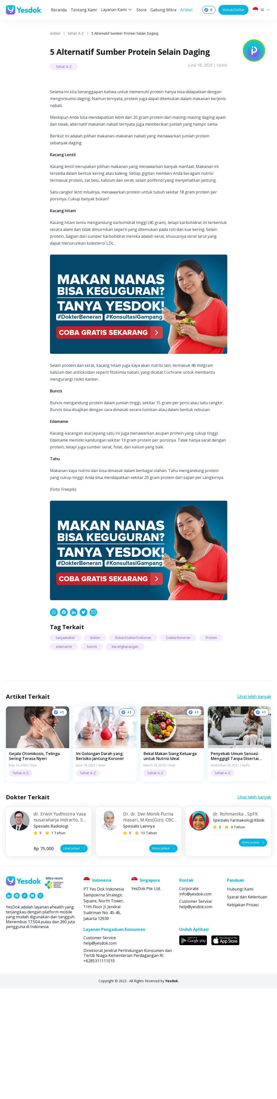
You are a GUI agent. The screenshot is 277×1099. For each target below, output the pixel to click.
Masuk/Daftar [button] (233, 9)
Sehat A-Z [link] (76, 33)
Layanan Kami (116, 9)
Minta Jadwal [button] (164, 959)
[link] (54, 723)
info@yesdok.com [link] (195, 1004)
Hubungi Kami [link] (240, 999)
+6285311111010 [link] (99, 1071)
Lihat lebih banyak (254, 807)
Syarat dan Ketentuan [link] (247, 1007)
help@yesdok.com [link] (195, 1017)
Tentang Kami (84, 10)
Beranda (59, 10)
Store (141, 10)
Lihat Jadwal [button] (74, 959)
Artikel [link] (55, 33)
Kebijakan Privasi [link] (243, 1015)
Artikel (186, 10)
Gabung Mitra (163, 10)
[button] (37, 854)
